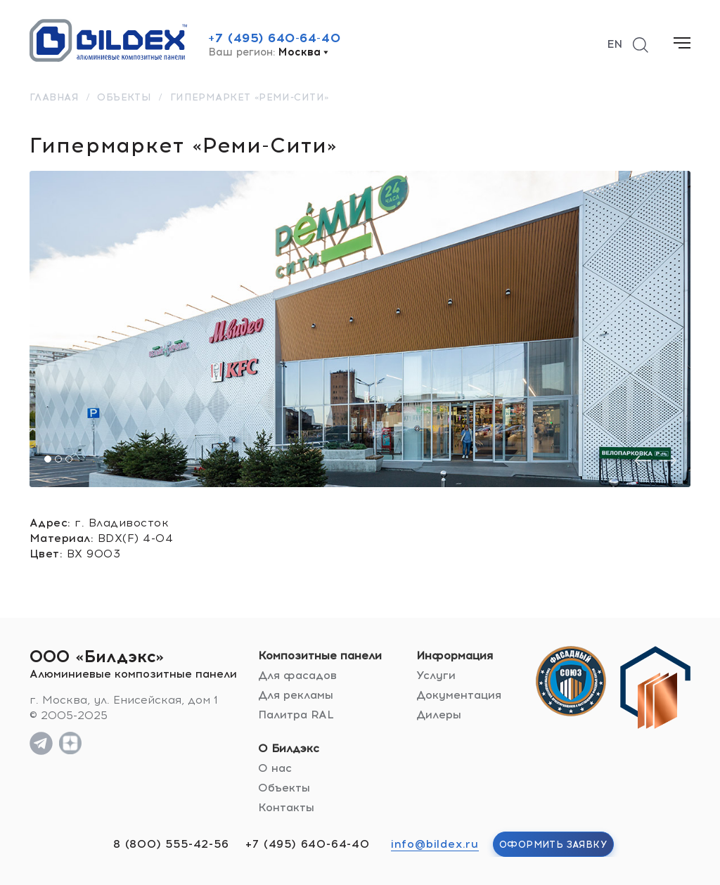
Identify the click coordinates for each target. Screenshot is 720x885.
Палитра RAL (296, 714)
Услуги (436, 675)
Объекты (284, 787)
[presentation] (642, 461)
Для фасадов (297, 675)
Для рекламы (295, 695)
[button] (47, 459)
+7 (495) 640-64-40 (274, 38)
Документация (458, 695)
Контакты (286, 807)
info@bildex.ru (435, 844)
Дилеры (438, 714)
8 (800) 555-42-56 (171, 844)
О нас (275, 768)
